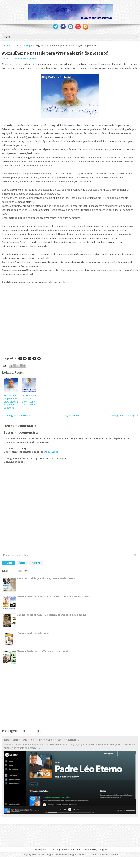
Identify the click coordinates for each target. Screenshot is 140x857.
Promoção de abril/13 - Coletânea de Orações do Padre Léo (52, 614)
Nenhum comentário (24, 58)
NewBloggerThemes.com (76, 854)
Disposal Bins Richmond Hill (104, 854)
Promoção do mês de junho (33, 633)
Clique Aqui (51, 451)
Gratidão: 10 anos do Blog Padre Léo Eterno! (29, 400)
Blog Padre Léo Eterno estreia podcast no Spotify (41, 740)
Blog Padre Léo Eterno (68, 849)
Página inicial (71, 415)
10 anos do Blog (22, 45)
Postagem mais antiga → (124, 415)
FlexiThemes (38, 854)
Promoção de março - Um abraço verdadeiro (43, 651)
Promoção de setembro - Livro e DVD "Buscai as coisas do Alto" (55, 596)
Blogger (102, 849)
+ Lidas (8, 563)
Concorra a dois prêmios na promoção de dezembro (48, 578)
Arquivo (36, 563)
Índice (22, 563)
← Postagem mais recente (17, 415)
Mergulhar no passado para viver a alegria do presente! (55, 53)
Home (6, 45)
